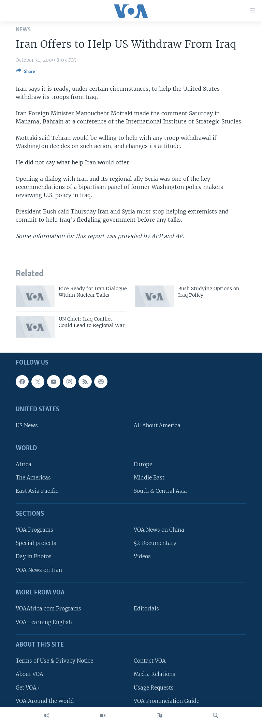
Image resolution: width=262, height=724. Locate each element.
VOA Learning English (44, 622)
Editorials (146, 609)
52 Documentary (155, 543)
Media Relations (154, 674)
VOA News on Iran (39, 570)
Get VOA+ (28, 687)
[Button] (25, 72)
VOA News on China (159, 530)
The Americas (33, 477)
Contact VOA (150, 660)
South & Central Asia (160, 491)
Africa (23, 464)
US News (27, 426)
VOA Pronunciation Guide (166, 701)
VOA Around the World (45, 701)
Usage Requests (154, 687)
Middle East (149, 477)
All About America (157, 426)
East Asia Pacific (37, 491)
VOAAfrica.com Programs (48, 609)
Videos (142, 556)
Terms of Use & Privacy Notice (54, 660)
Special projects (36, 543)
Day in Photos (34, 556)
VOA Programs (34, 530)
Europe (143, 464)
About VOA (29, 674)
